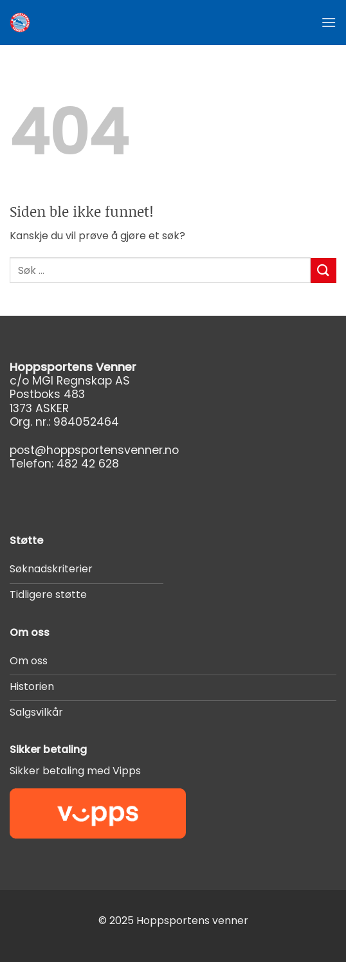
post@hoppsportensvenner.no (94, 450)
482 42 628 (88, 463)
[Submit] (323, 270)
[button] (328, 22)
